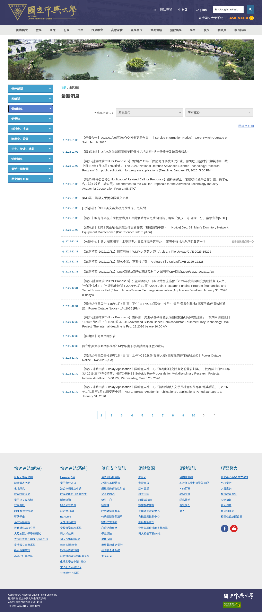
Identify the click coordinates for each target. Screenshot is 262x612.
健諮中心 (106, 499)
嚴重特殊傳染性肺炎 (113, 488)
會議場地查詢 (68, 522)
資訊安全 (185, 505)
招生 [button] (80, 30)
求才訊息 (19, 488)
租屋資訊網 (145, 499)
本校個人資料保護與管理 (194, 482)
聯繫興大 (229, 468)
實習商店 (143, 482)
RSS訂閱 (185, 488)
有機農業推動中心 (149, 516)
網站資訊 (188, 468)
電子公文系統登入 (70, 567)
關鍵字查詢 (246, 126)
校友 (206, 30)
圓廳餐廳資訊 (146, 522)
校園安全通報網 (110, 550)
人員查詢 (226, 488)
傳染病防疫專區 (110, 477)
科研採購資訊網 (69, 550)
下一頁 (204, 415)
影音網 (142, 477)
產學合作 (136, 30)
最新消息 (17, 108)
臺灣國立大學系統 (24, 544)
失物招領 (226, 499)
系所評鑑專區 (22, 522)
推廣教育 (97, 30)
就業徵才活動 (22, 482)
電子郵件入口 (68, 482)
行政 (66, 30)
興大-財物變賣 (68, 544)
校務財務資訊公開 (24, 527)
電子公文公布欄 (23, 499)
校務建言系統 (229, 494)
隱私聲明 (185, 499)
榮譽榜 (15, 118)
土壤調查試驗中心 (149, 511)
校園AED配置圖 (110, 482)
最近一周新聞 (19, 169)
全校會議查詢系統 (70, 527)
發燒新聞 (17, 88)
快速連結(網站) (28, 468)
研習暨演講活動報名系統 (74, 556)
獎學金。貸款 (19, 139)
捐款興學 (176, 30)
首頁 (63, 87)
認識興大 (22, 30)
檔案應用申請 (22, 550)
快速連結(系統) (74, 468)
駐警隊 (105, 505)
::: (155, 9)
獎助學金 (19, 516)
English (201, 9)
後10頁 (214, 415)
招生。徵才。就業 (22, 149)
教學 (39, 30)
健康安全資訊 (114, 468)
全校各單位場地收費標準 (153, 527)
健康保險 (106, 539)
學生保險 (106, 533)
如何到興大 (227, 511)
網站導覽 (166, 9)
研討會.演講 (67, 511)
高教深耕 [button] (117, 30)
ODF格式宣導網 (23, 511)
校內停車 (226, 505)
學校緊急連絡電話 (112, 544)
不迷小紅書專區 (23, 556)
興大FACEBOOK (224, 528)
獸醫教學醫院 (146, 505)
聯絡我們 (35, 605)
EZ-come (65, 516)
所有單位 (124, 112)
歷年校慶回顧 (22, 494)
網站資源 (147, 468)
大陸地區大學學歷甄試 (27, 533)
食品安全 (106, 556)
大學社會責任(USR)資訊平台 (31, 539)
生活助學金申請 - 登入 (73, 561)
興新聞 (15, 98)
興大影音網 (234, 528)
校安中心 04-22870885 (234, 477)
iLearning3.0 (67, 477)
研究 (52, 30)
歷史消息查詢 (19, 179)
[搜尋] (228, 9)
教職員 (222, 30)
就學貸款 (19, 505)
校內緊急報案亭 (110, 511)
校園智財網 (186, 477)
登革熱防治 (108, 494)
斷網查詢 (65, 499)
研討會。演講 (19, 128)
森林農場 (143, 488)
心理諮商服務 (109, 527)
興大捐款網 (66, 533)
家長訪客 (240, 30)
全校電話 (226, 482)
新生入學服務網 (23, 477)
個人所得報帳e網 (70, 539)
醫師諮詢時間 (109, 522)
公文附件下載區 (69, 572)
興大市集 (143, 494)
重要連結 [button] (156, 30)
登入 (182, 511)
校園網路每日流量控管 (73, 494)
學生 (192, 30)
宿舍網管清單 (68, 505)
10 (193, 415)
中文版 (182, 9)
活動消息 (17, 159)
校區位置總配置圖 (231, 516)
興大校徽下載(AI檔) (149, 533)
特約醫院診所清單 (112, 516)
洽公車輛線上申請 (70, 488)
